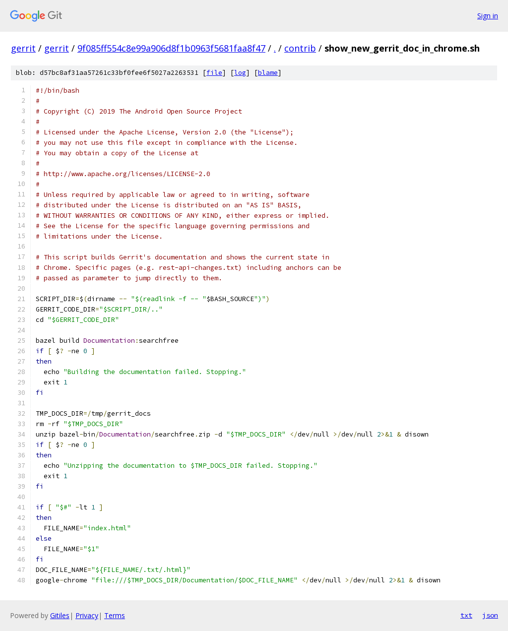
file (214, 72)
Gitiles (59, 615)
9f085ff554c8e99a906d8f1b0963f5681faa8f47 (171, 48)
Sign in (487, 15)
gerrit (23, 48)
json (490, 615)
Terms (114, 615)
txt (466, 615)
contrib (300, 48)
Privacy (86, 615)
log (240, 72)
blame (268, 72)
